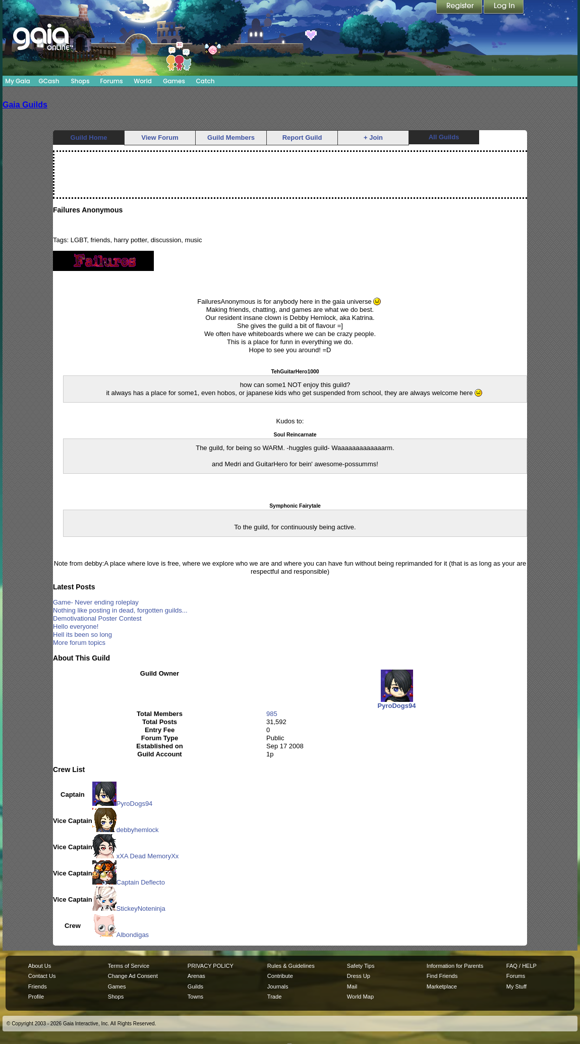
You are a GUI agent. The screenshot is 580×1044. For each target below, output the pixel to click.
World (143, 81)
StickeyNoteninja (128, 908)
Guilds (195, 986)
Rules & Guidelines (291, 966)
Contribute (280, 976)
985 (271, 714)
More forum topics (79, 642)
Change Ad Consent (133, 976)
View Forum (159, 137)
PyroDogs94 (122, 803)
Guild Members (231, 137)
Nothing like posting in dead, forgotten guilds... (120, 610)
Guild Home (89, 137)
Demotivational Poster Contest (97, 618)
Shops (80, 81)
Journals (277, 986)
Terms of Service (128, 966)
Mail (352, 986)
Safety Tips (361, 966)
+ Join (373, 137)
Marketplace (442, 986)
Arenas (196, 976)
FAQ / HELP (521, 966)
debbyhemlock (125, 830)
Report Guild (302, 137)
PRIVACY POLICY (211, 966)
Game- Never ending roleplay (96, 602)
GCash (49, 81)
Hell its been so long (82, 634)
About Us (39, 966)
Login (504, 7)
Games (174, 81)
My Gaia (17, 81)
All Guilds (444, 137)
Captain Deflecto (128, 882)
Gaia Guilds (25, 104)
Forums (111, 81)
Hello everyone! (75, 626)
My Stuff (516, 986)
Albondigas (120, 935)
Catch (205, 81)
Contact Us (42, 976)
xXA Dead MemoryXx (135, 856)
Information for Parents (455, 966)
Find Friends (442, 976)
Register (460, 7)
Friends (37, 986)
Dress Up (358, 976)
